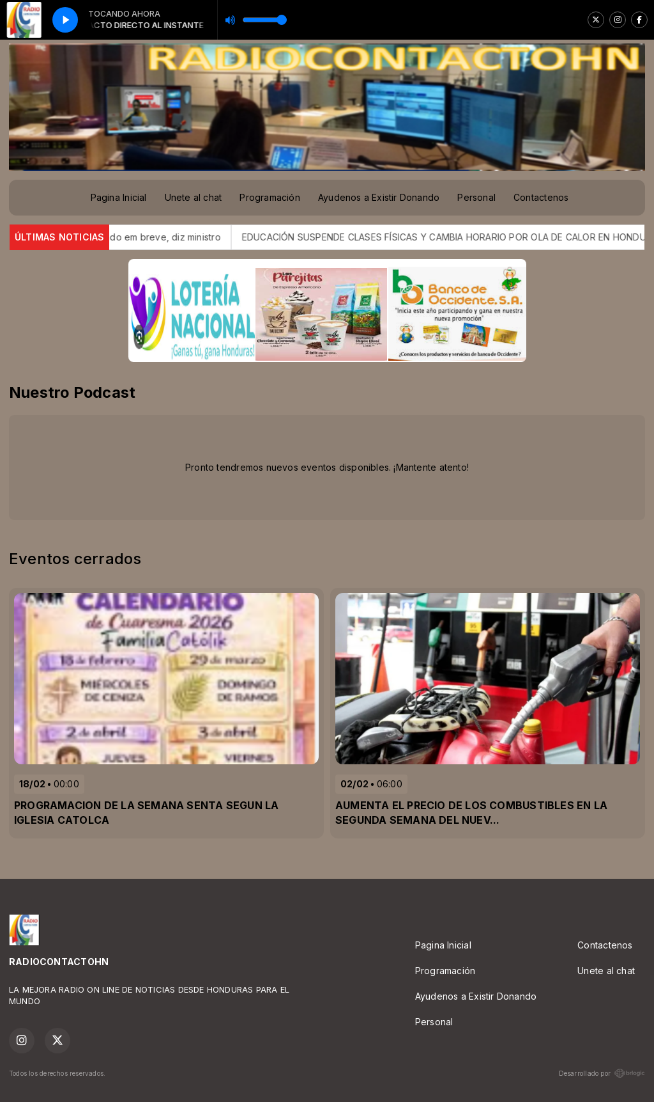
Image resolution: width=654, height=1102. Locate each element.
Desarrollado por (602, 1073)
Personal (476, 197)
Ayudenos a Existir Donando (378, 197)
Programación (270, 197)
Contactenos (540, 197)
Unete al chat (193, 197)
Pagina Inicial (119, 197)
